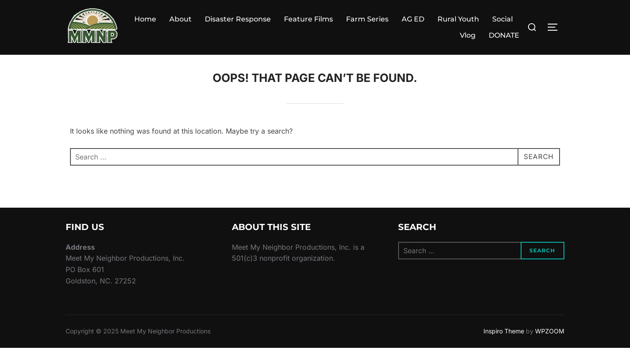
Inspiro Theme (503, 337)
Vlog (468, 35)
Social (502, 19)
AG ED (413, 19)
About (180, 19)
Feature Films (308, 19)
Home (145, 19)
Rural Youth (458, 19)
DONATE (504, 35)
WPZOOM (549, 337)
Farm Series (367, 19)
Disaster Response (238, 19)
